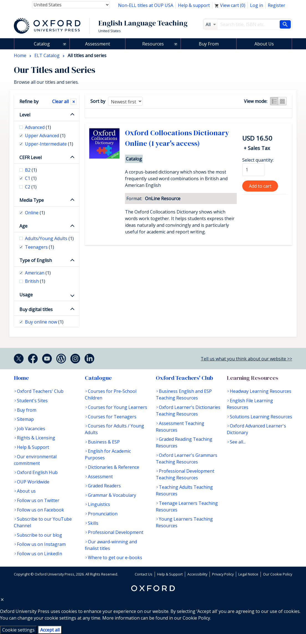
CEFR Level (30, 157)
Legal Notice (248, 574)
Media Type (31, 200)
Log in (256, 5)
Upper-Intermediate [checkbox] (49, 144)
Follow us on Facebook (40, 510)
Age (23, 226)
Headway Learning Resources (260, 391)
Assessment (97, 44)
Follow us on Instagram (41, 544)
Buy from (26, 410)
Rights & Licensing (36, 438)
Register (276, 5)
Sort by (97, 101)
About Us (264, 44)
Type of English (35, 260)
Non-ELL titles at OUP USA (145, 5)
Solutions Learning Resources (261, 417)
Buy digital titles (36, 309)
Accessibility (197, 574)
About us (26, 491)
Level (24, 115)
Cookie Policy (196, 618)
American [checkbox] (38, 273)
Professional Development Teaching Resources (185, 474)
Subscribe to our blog (39, 535)
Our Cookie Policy (277, 574)
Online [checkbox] (35, 213)
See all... (238, 442)
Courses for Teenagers (112, 417)
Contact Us (143, 574)
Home (21, 378)
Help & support (194, 5)
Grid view (282, 101)
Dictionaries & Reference (113, 467)
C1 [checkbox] (31, 178)
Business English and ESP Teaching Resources (184, 394)
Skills (93, 523)
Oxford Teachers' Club (40, 391)
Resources (153, 44)
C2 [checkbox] (31, 187)
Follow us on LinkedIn (39, 554)
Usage (26, 295)
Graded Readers (104, 486)
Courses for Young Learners (117, 407)
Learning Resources (252, 378)
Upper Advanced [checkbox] (45, 136)
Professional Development (115, 532)
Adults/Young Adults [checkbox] (49, 238)
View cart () (230, 5)
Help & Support (33, 447)
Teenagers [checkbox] (39, 247)
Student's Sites (32, 401)
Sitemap (25, 419)
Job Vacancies (31, 429)
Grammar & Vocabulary (112, 495)
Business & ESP (104, 442)
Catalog (42, 44)
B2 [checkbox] (31, 170)
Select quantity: (258, 160)
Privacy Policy (223, 574)
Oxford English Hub (37, 472)
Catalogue (98, 378)
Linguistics (99, 504)
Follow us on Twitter (38, 500)
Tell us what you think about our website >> (246, 359)
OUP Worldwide (33, 482)
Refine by (29, 101)
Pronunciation (103, 514)
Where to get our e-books (115, 557)
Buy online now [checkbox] (44, 322)
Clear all (60, 101)
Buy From (209, 44)
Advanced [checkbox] (38, 127)
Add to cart (260, 186)
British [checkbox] (35, 281)
